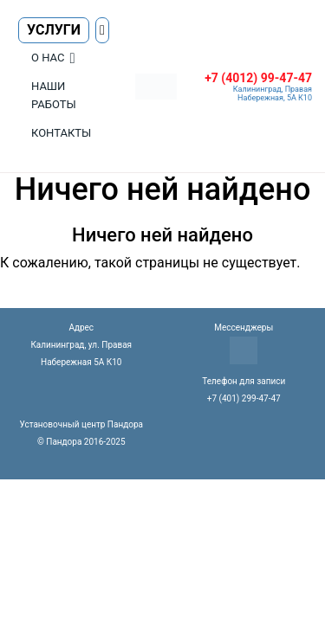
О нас (47, 57)
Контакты (61, 132)
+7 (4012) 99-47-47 (258, 78)
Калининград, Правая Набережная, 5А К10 (272, 93)
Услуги (54, 30)
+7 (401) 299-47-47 (244, 398)
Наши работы (53, 95)
